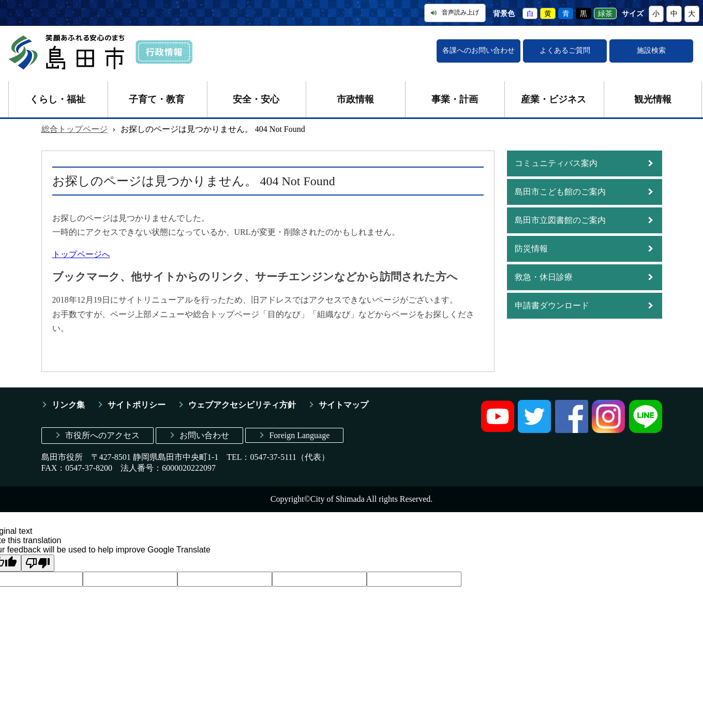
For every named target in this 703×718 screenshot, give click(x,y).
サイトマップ (343, 404)
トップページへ (81, 254)
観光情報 (652, 99)
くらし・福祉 (57, 99)
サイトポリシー (137, 404)
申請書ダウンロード (552, 305)
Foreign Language (299, 435)
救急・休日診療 (544, 277)
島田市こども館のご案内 (560, 191)
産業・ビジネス (553, 99)
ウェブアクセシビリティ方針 (242, 404)
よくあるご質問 (565, 50)
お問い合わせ (204, 435)
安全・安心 (256, 99)
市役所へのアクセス (102, 435)
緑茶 (605, 14)
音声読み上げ (455, 12)
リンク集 (68, 404)
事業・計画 (454, 99)
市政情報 (355, 99)
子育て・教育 (157, 99)
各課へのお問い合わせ (478, 50)
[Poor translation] (37, 563)
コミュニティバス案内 (556, 163)
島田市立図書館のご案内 (560, 220)
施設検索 (651, 50)
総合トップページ (74, 129)
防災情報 (531, 248)
